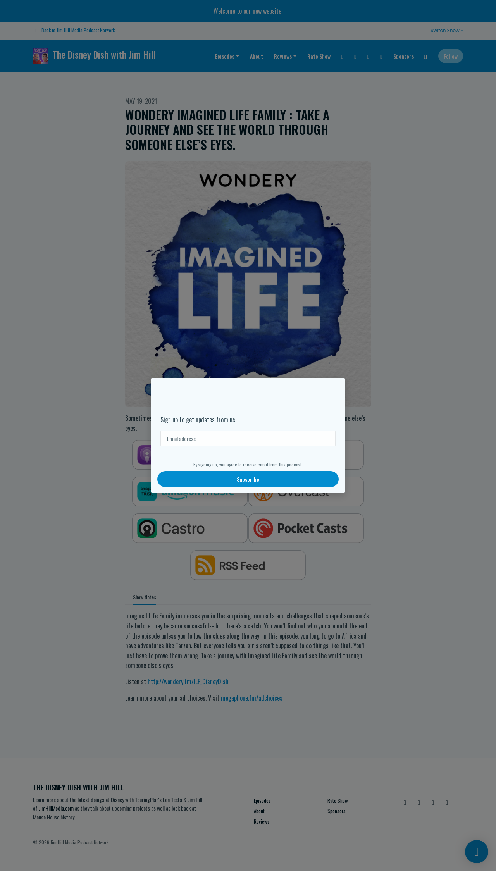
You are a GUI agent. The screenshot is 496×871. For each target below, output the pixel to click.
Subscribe (248, 479)
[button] (332, 388)
